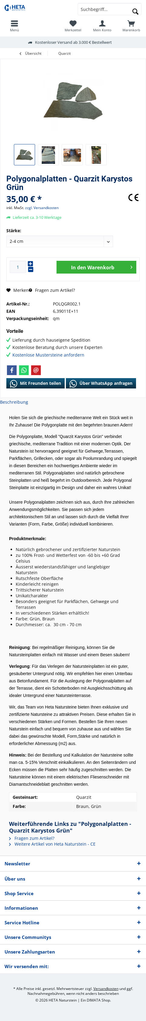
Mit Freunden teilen (35, 383)
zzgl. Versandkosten (42, 207)
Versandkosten (105, 988)
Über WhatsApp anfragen (101, 383)
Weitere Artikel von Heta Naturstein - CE (52, 844)
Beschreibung (14, 402)
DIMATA (94, 1000)
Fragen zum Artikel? (52, 290)
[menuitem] (131, 25)
